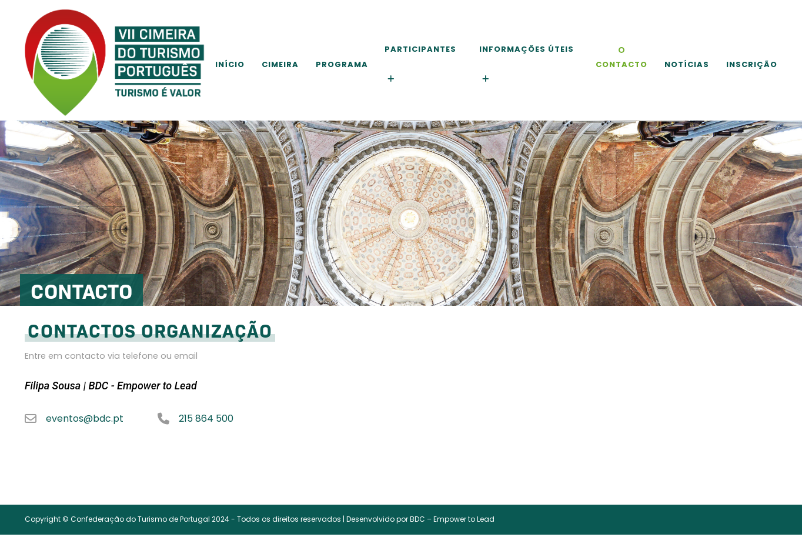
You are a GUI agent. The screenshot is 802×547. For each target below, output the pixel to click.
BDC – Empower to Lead (452, 519)
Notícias (686, 64)
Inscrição (751, 64)
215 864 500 (206, 418)
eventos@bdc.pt (84, 418)
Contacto (621, 64)
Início (230, 64)
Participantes (420, 49)
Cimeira (280, 64)
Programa (342, 64)
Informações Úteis (526, 49)
